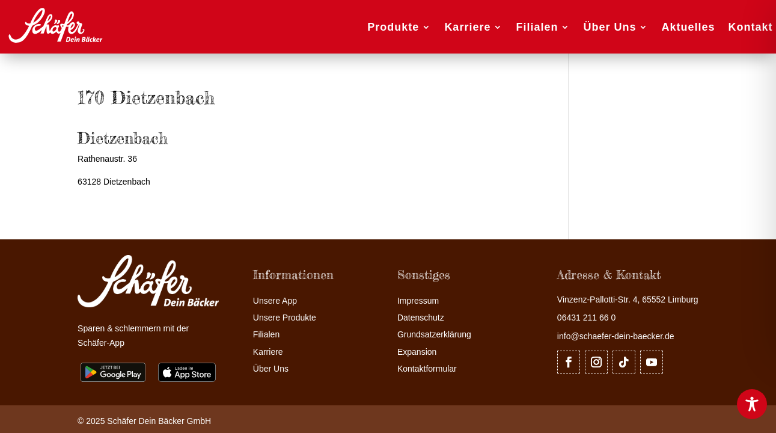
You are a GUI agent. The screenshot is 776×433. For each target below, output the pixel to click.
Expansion (416, 352)
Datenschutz (420, 317)
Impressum (418, 301)
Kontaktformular (427, 368)
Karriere (467, 27)
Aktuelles (688, 27)
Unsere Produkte (284, 317)
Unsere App (275, 301)
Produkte (393, 27)
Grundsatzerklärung (434, 334)
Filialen (537, 27)
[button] (26, 406)
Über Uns (609, 27)
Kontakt (751, 27)
